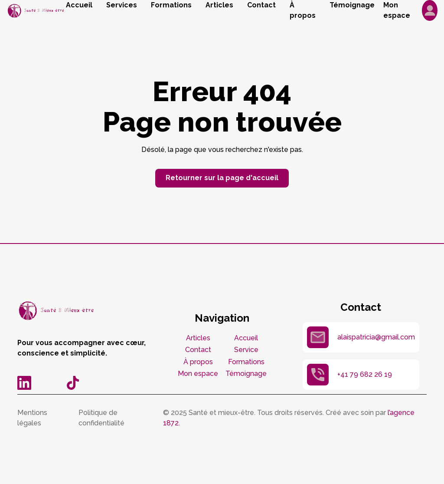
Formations (171, 5)
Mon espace (198, 373)
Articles (219, 5)
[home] (36, 11)
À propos (303, 10)
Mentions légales (32, 417)
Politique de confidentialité (101, 417)
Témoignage (352, 5)
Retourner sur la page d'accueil (222, 178)
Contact (261, 5)
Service (246, 350)
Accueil (79, 5)
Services (121, 5)
